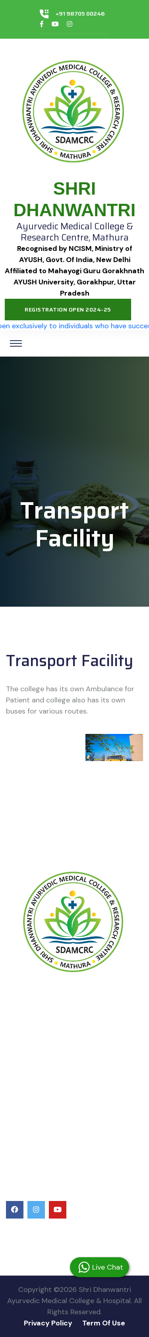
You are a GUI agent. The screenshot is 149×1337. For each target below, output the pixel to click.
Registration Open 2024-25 (68, 309)
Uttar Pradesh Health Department (65, 1082)
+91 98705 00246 (80, 13)
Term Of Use (103, 1323)
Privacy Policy (48, 1323)
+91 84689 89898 (40, 1242)
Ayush (17, 1042)
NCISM (17, 1028)
